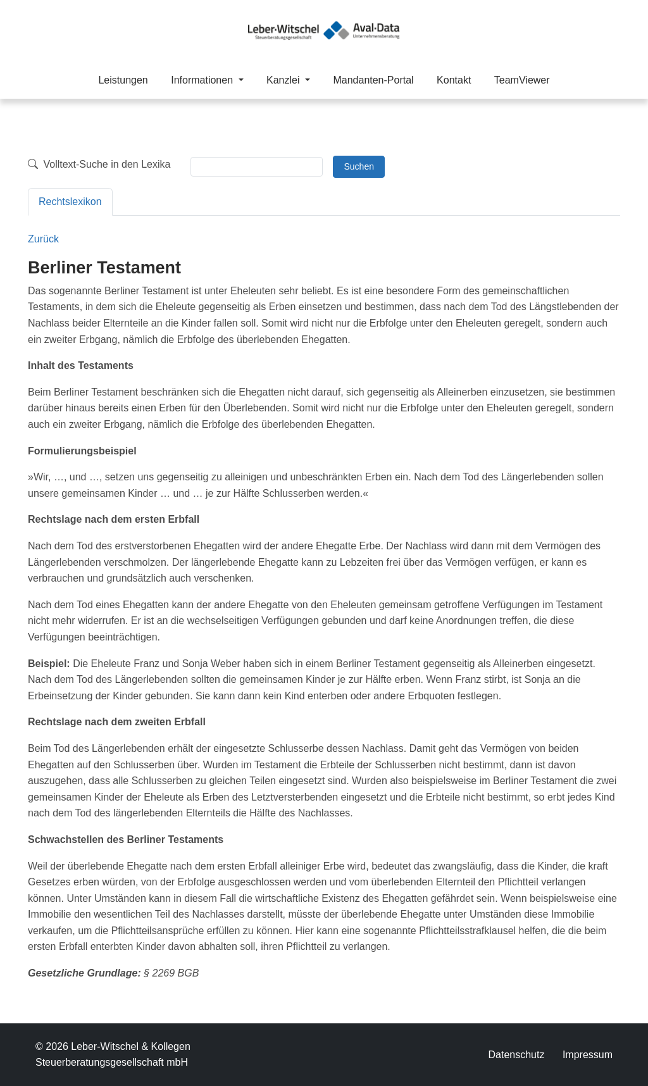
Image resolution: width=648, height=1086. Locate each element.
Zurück (43, 239)
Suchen (358, 166)
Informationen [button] (203, 80)
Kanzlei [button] (284, 80)
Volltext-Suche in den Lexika (99, 164)
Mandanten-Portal (373, 80)
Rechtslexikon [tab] (70, 201)
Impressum (588, 1054)
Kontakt (454, 80)
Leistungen (122, 80)
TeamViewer (522, 80)
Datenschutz (516, 1054)
